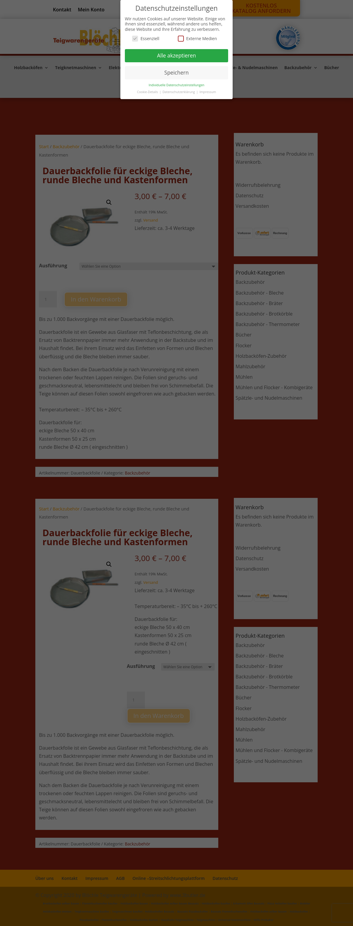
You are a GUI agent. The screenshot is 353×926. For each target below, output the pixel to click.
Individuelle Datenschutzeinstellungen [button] (176, 85)
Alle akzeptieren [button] (176, 55)
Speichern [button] (176, 72)
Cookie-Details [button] (148, 92)
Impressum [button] (207, 92)
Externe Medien (197, 38)
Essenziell (145, 38)
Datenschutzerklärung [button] (179, 92)
